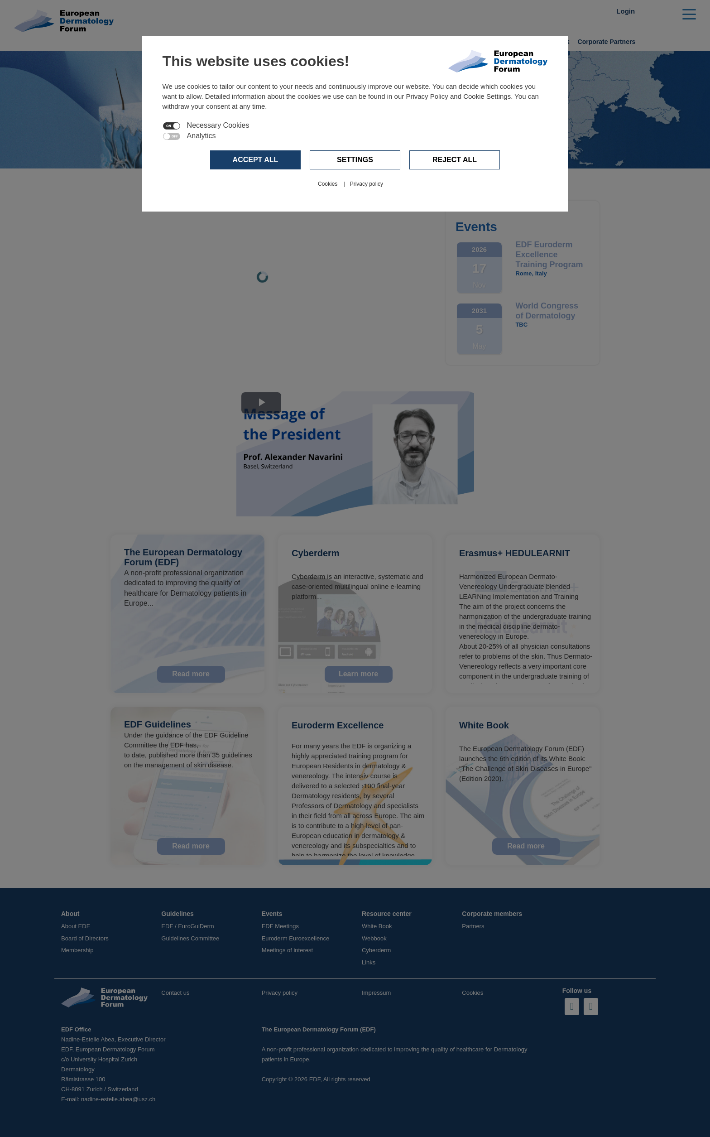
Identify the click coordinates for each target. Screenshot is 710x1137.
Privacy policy (366, 184)
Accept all (255, 160)
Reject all (454, 160)
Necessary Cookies (218, 125)
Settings (355, 160)
